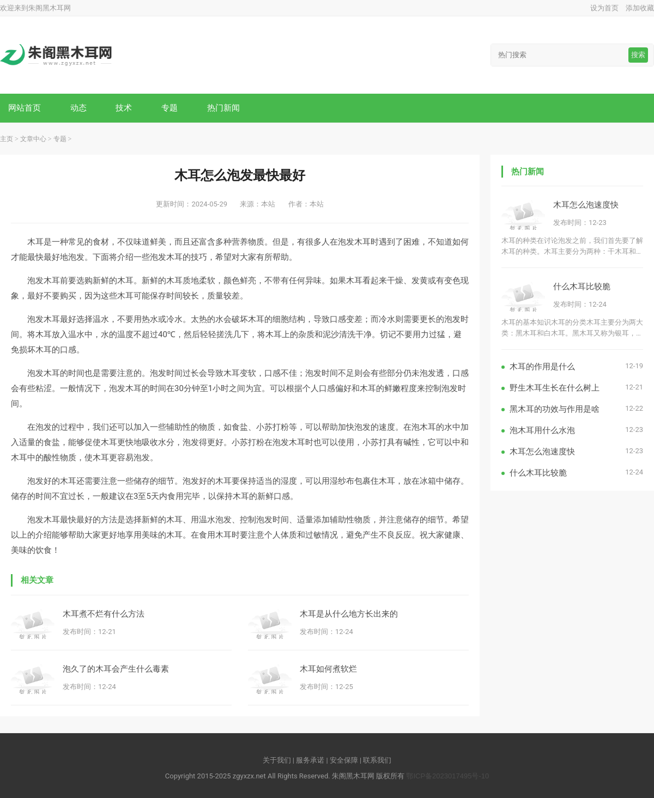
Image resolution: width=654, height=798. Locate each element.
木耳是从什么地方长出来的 (349, 613)
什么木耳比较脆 (581, 286)
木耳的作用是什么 (542, 366)
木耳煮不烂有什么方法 (103, 613)
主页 (6, 139)
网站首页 (24, 107)
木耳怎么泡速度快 (586, 204)
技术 (124, 107)
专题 (169, 107)
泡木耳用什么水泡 (542, 430)
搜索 (638, 55)
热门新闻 (223, 107)
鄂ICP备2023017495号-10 (447, 776)
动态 (78, 107)
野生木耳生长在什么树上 (555, 387)
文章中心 (33, 139)
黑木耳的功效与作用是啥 (555, 408)
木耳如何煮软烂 (328, 668)
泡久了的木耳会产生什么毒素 (116, 668)
